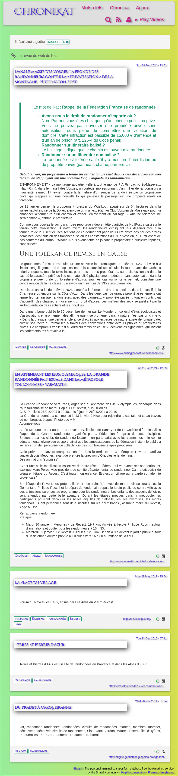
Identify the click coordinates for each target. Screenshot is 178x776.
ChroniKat (44, 9)
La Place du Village (35, 582)
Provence (22, 680)
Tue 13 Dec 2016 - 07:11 (151, 638)
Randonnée (58, 347)
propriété (37, 347)
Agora (142, 7)
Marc (36, 556)
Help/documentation (133, 772)
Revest (75, 618)
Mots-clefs (91, 7)
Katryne (38, 618)
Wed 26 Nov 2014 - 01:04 (151, 701)
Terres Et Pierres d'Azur (39, 644)
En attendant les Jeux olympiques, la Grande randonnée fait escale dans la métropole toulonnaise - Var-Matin (62, 379)
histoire (21, 618)
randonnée (57, 618)
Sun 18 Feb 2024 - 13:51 (151, 65)
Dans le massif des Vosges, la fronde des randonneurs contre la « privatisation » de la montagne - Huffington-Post (64, 76)
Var (18, 624)
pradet (20, 751)
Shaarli (78, 768)
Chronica (119, 7)
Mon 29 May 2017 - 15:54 (151, 576)
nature (20, 347)
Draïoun (21, 556)
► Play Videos (149, 19)
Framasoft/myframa (161, 772)
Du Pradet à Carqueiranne (43, 707)
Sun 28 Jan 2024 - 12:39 (152, 368)
